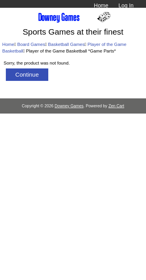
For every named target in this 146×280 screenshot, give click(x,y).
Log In (126, 5)
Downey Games (69, 106)
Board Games (31, 44)
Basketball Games (66, 44)
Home (101, 5)
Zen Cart (116, 106)
